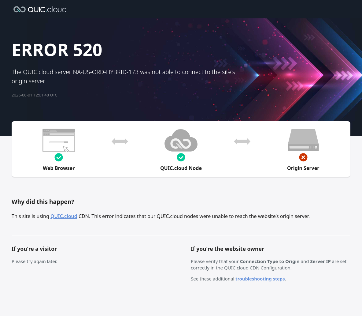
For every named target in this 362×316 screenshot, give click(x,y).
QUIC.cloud (63, 216)
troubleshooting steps (260, 279)
